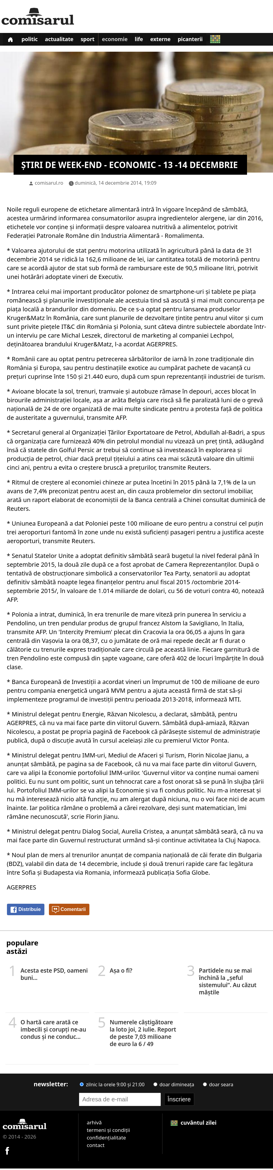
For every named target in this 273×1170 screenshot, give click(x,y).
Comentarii (69, 911)
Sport (92, 40)
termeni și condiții (108, 1131)
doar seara (218, 1086)
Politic (32, 40)
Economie (121, 40)
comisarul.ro (49, 184)
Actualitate (62, 40)
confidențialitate (106, 1139)
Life (146, 40)
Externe (169, 40)
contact (95, 1146)
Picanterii (200, 40)
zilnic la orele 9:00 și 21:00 (112, 1086)
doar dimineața (173, 1086)
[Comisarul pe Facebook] (7, 1151)
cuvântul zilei (194, 1124)
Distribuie (25, 911)
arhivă (94, 1123)
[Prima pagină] (11, 40)
